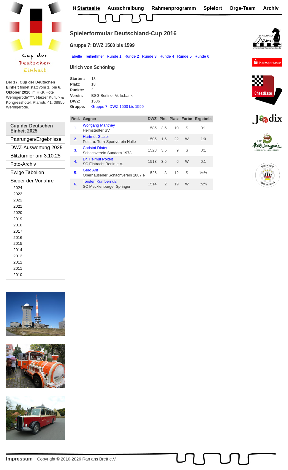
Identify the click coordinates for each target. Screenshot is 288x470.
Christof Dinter (95, 148)
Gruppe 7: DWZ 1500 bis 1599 (117, 106)
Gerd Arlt (90, 170)
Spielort (212, 8)
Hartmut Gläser (96, 136)
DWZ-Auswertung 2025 (36, 147)
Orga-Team (243, 8)
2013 (17, 256)
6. (75, 184)
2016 (17, 237)
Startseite (88, 8)
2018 (17, 225)
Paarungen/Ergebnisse (35, 139)
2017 (17, 231)
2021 (17, 206)
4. (75, 161)
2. (75, 139)
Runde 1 (114, 56)
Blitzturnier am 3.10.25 (35, 156)
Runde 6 (202, 56)
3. (75, 150)
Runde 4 (166, 56)
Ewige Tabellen (27, 172)
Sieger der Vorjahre (32, 181)
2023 (17, 194)
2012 (17, 262)
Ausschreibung (125, 8)
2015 (17, 243)
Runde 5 (184, 56)
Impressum (19, 459)
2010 (17, 274)
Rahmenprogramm (173, 8)
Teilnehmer (94, 56)
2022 (17, 200)
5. (75, 173)
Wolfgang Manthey (99, 125)
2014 (17, 249)
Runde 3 (149, 56)
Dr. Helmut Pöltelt (98, 159)
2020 (17, 212)
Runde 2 (131, 56)
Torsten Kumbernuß (100, 181)
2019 (17, 219)
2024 (17, 187)
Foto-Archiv (23, 164)
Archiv (271, 8)
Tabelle (76, 56)
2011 (17, 268)
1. (75, 128)
